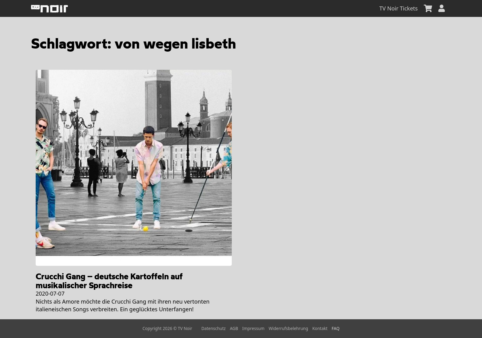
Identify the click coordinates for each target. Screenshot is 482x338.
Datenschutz (213, 328)
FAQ (336, 328)
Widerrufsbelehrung (288, 328)
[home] (49, 8)
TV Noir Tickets (398, 8)
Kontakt (319, 328)
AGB (234, 328)
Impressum (253, 328)
